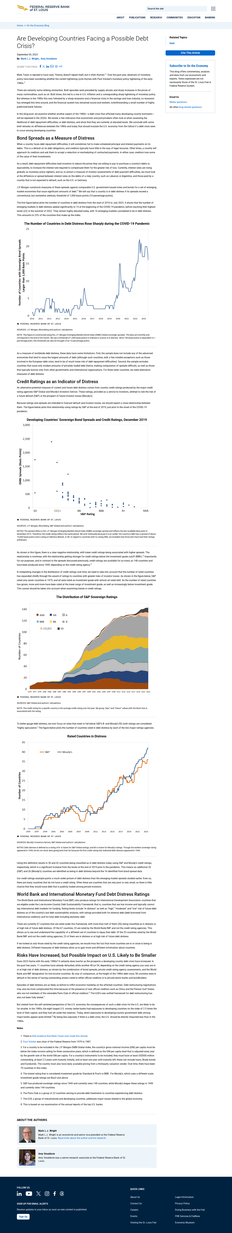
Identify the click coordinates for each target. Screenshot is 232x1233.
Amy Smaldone (49, 58)
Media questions (178, 102)
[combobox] (172, 9)
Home (20, 25)
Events (133, 1216)
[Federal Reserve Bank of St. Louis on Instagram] (47, 1195)
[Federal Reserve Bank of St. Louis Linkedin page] (19, 1195)
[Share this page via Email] (52, 66)
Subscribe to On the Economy (189, 66)
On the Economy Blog (38, 25)
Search (203, 9)
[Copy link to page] (60, 66)
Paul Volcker (29, 1041)
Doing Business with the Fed (190, 1209)
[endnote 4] (143, 556)
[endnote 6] (89, 993)
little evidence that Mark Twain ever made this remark (60, 1036)
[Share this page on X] (44, 66)
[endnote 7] (44, 997)
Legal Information (184, 1197)
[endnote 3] (77, 191)
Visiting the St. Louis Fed (143, 1222)
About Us (135, 1197)
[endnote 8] (52, 1017)
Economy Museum (185, 1222)
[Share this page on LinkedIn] (48, 66)
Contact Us (136, 1203)
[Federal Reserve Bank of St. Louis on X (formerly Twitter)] (38, 1195)
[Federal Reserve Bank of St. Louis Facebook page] (54, 1195)
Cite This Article (190, 52)
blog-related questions (190, 107)
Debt (172, 43)
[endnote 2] (24, 83)
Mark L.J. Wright (30, 58)
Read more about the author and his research (82, 1138)
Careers (134, 1209)
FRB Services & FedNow (187, 1216)
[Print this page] (56, 66)
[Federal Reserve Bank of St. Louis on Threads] (62, 1195)
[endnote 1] (106, 74)
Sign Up (23, 1216)
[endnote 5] (91, 564)
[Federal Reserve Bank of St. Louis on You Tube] (29, 1195)
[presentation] (120, 18)
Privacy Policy (182, 1203)
